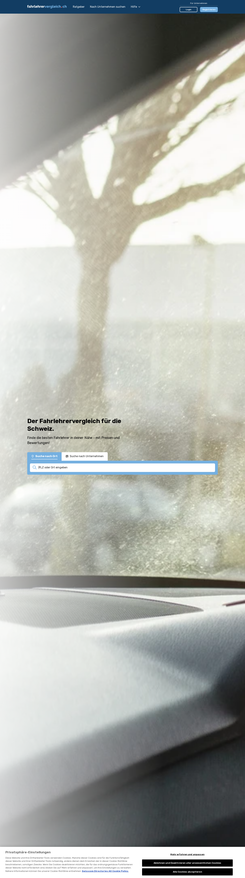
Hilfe (135, 6)
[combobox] (126, 467)
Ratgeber (79, 6)
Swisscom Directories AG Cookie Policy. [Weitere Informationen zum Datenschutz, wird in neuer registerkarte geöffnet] (105, 876)
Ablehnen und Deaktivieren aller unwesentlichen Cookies (187, 868)
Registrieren (209, 9)
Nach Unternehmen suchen (107, 6)
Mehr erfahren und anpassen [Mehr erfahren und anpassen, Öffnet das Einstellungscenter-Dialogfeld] (187, 860)
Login (188, 9)
